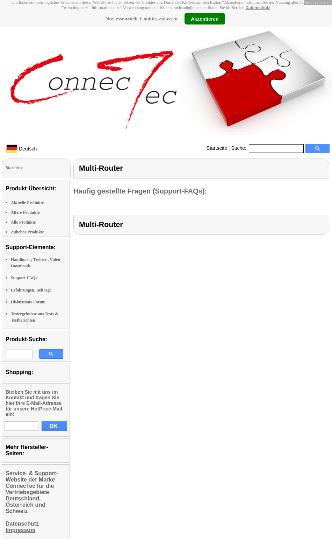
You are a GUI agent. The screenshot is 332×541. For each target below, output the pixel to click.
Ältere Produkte (25, 212)
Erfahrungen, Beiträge (31, 290)
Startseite (217, 148)
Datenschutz (257, 7)
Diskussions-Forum (28, 302)
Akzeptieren (204, 18)
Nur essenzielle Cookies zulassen (141, 18)
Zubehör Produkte (27, 232)
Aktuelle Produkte (27, 202)
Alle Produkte (23, 222)
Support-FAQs (24, 277)
